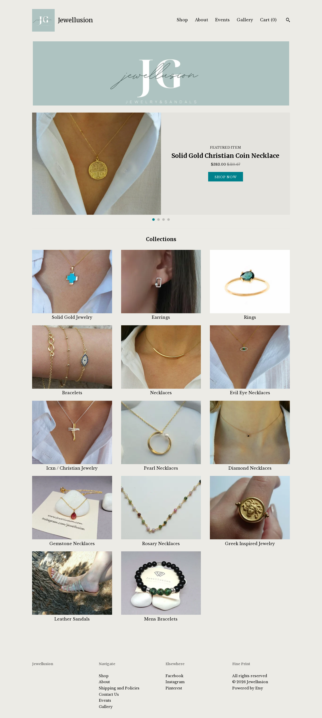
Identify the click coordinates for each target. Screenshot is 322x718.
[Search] (288, 20)
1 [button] (153, 219)
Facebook (174, 676)
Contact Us (109, 694)
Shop (182, 19)
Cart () (268, 19)
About (201, 19)
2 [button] (158, 219)
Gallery (245, 19)
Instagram (175, 682)
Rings (250, 314)
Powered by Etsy (247, 688)
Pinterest (174, 688)
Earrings (161, 314)
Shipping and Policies (119, 688)
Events (222, 19)
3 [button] (163, 219)
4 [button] (168, 219)
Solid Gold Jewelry (72, 314)
